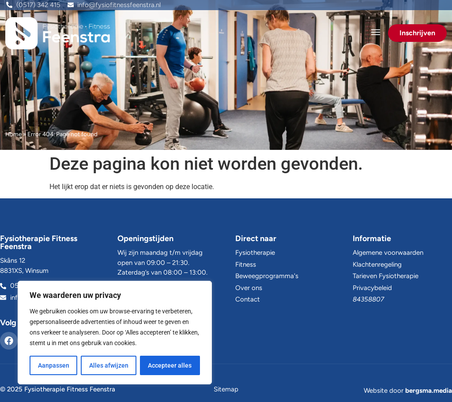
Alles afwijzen (108, 365)
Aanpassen (53, 365)
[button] (375, 33)
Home (13, 134)
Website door (408, 391)
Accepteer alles (170, 365)
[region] (115, 332)
